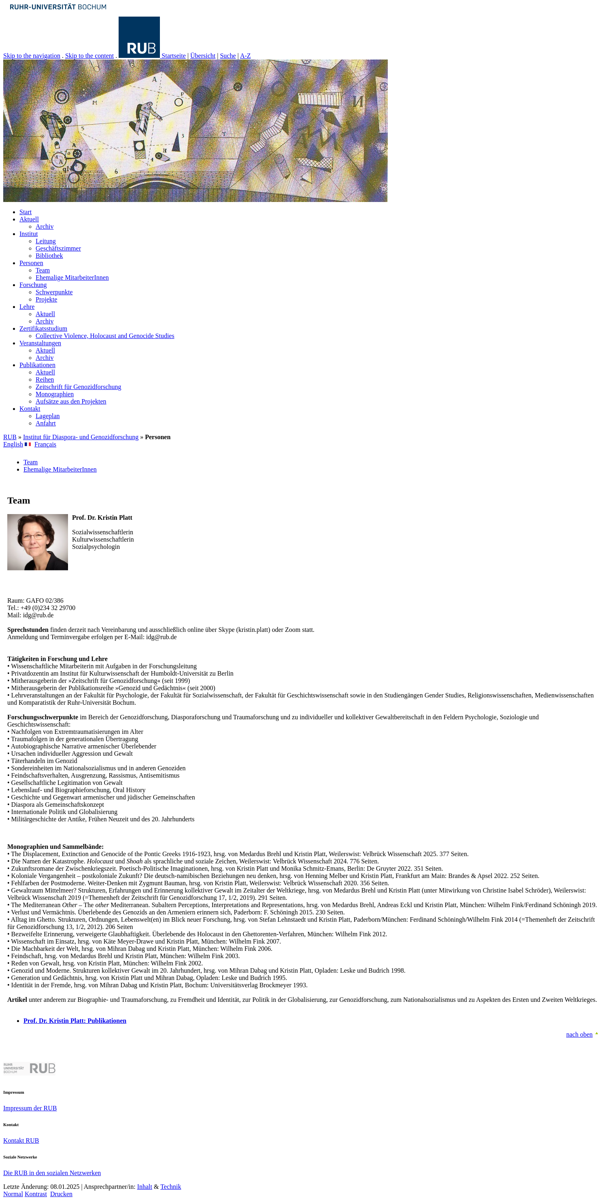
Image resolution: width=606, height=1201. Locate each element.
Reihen (45, 379)
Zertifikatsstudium (43, 328)
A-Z (245, 55)
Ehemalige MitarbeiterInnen (72, 277)
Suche (228, 55)
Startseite (174, 55)
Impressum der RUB (30, 1108)
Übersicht (202, 55)
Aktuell (29, 219)
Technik (170, 1186)
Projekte (46, 299)
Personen (31, 262)
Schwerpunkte (54, 292)
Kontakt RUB (21, 1140)
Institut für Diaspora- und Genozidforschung (80, 437)
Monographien (55, 394)
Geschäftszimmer (58, 248)
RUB (10, 437)
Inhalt (144, 1186)
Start (25, 211)
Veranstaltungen (40, 343)
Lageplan (48, 415)
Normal (13, 1193)
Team (43, 270)
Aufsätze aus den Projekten (71, 401)
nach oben (579, 1034)
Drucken (61, 1193)
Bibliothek (49, 255)
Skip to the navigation (31, 55)
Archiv (44, 226)
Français (45, 444)
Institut (28, 233)
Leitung (46, 241)
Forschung (33, 284)
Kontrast (36, 1193)
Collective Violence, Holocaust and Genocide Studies (105, 335)
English (13, 444)
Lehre (26, 306)
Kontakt (29, 408)
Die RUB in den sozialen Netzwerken (52, 1172)
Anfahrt (46, 423)
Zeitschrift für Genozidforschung (78, 386)
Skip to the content (89, 55)
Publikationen (37, 364)
